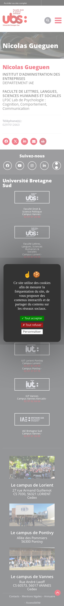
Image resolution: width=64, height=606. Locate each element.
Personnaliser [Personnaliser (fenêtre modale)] (32, 331)
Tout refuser (32, 325)
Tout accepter (32, 318)
